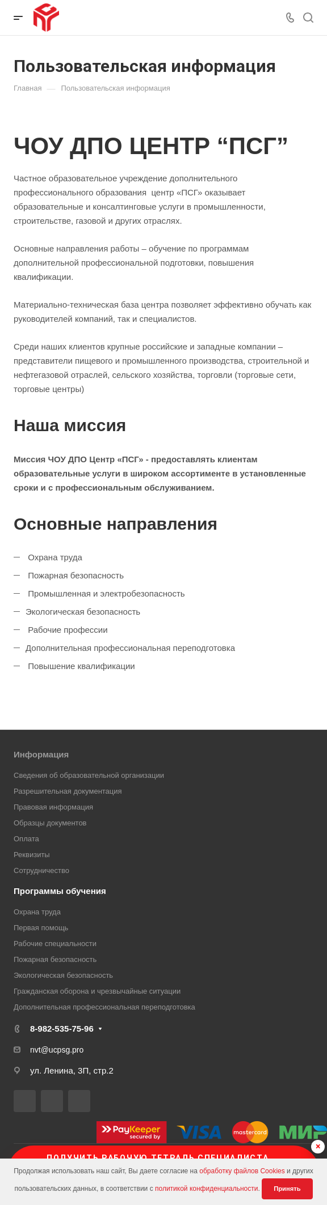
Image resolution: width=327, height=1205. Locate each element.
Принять (287, 1188)
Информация (41, 754)
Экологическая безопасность (63, 975)
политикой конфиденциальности (206, 1189)
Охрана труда (37, 912)
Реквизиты (32, 854)
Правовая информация (53, 807)
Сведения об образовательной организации (89, 775)
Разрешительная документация (68, 791)
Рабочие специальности (55, 943)
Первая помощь (41, 927)
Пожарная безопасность (55, 959)
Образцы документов (50, 823)
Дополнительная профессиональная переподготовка (104, 1007)
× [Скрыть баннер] (318, 1146)
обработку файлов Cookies (242, 1171)
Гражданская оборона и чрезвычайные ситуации (97, 991)
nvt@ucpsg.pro (56, 1049)
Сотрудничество (41, 870)
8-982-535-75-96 (62, 1028)
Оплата (26, 838)
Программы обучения (60, 891)
